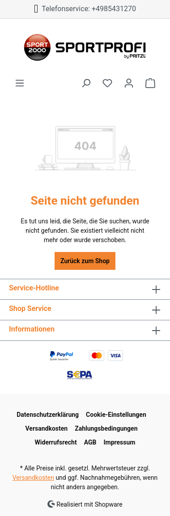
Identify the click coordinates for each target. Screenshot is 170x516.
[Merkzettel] (107, 83)
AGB (90, 442)
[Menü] (19, 83)
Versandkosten (46, 428)
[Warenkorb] (150, 83)
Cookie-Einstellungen (116, 414)
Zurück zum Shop (85, 260)
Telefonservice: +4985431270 (85, 8)
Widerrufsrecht (56, 442)
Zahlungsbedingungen (106, 428)
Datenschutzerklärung (48, 414)
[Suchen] (86, 83)
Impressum (119, 442)
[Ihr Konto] (129, 83)
